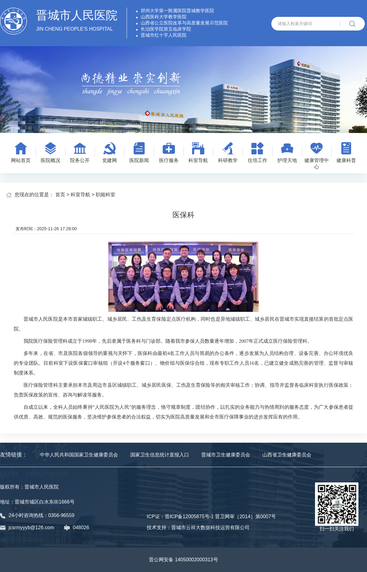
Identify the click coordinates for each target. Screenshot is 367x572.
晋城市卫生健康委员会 (225, 454)
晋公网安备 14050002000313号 (183, 559)
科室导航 (80, 194)
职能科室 (105, 194)
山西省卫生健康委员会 (286, 454)
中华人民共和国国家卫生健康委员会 (79, 454)
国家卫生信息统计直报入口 (159, 454)
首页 (60, 194)
